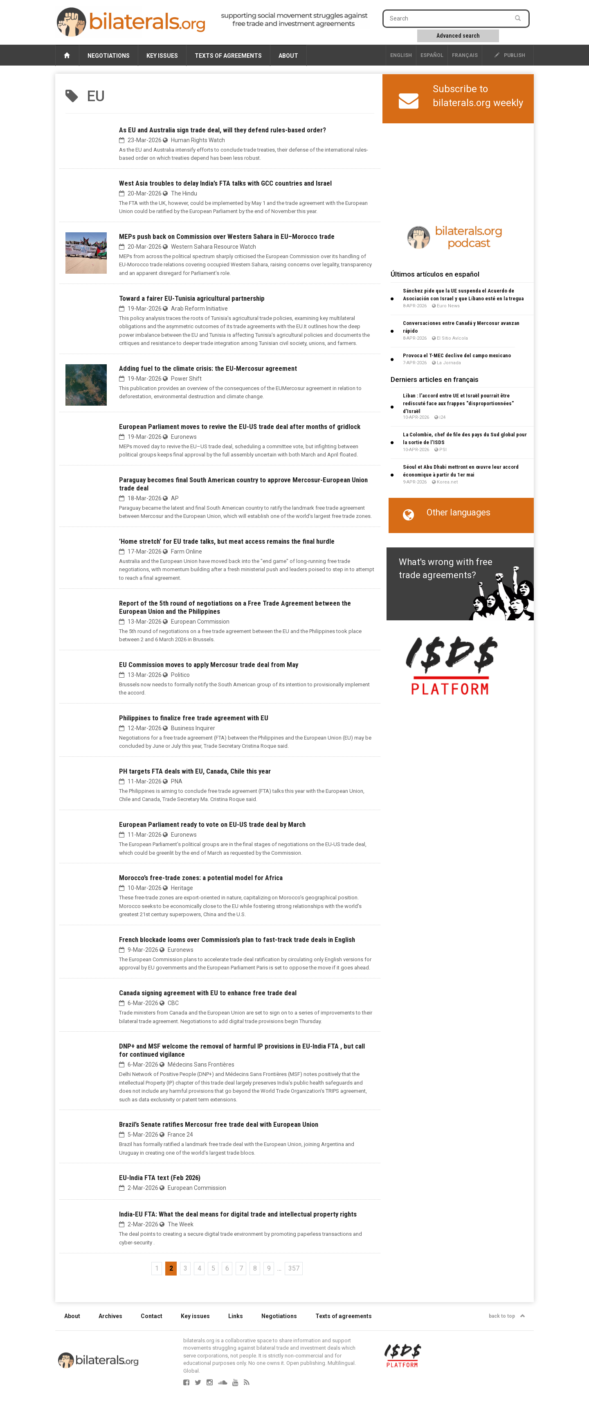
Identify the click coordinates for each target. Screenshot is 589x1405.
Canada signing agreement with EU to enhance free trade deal (208, 993)
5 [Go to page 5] (213, 1268)
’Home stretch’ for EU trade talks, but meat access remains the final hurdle (227, 541)
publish (510, 55)
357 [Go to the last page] (293, 1268)
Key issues (162, 55)
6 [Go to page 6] (227, 1268)
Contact (151, 1316)
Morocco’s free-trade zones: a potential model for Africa (201, 878)
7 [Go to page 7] (241, 1268)
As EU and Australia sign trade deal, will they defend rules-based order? (222, 130)
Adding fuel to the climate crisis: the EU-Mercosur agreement (208, 368)
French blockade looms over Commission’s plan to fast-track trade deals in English (237, 939)
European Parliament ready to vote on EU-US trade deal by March (212, 824)
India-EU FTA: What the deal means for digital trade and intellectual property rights (238, 1214)
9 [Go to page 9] (269, 1268)
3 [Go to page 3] (185, 1268)
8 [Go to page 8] (255, 1268)
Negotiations (109, 55)
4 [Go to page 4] (199, 1268)
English (401, 55)
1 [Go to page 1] (157, 1268)
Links (235, 1316)
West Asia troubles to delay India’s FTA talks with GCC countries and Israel (225, 183)
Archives (110, 1316)
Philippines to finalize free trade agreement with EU (193, 718)
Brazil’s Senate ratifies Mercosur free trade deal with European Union (218, 1124)
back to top (507, 1316)
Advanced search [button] (458, 35)
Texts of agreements (228, 55)
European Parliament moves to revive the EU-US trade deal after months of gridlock (239, 426)
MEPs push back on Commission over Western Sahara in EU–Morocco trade (227, 236)
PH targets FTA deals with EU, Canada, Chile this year (195, 771)
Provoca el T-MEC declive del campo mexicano (457, 355)
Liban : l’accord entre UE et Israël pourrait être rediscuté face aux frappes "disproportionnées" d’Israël (458, 403)
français (465, 55)
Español (431, 55)
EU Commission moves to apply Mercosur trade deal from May (208, 665)
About (288, 55)
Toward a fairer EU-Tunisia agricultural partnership (192, 298)
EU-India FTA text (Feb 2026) (159, 1177)
